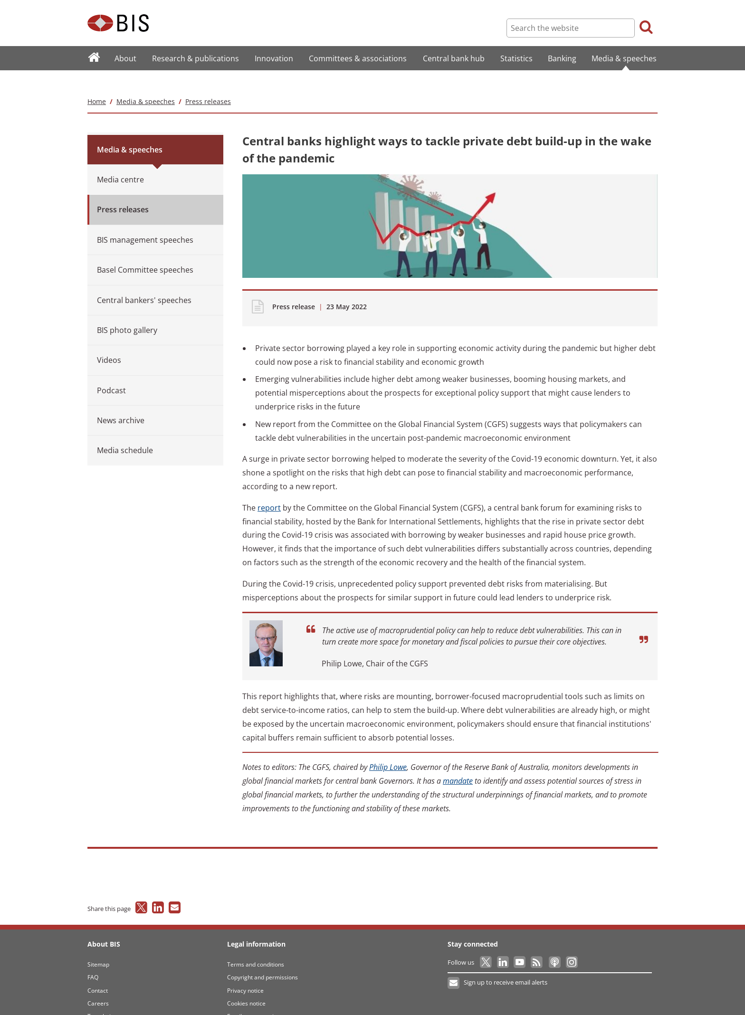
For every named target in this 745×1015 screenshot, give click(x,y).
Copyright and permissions (262, 959)
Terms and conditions (255, 945)
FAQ (92, 959)
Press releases (208, 82)
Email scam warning (253, 998)
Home (96, 82)
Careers (98, 984)
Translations (103, 998)
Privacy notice (245, 972)
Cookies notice (246, 984)
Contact (97, 972)
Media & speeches (145, 82)
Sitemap (98, 945)
